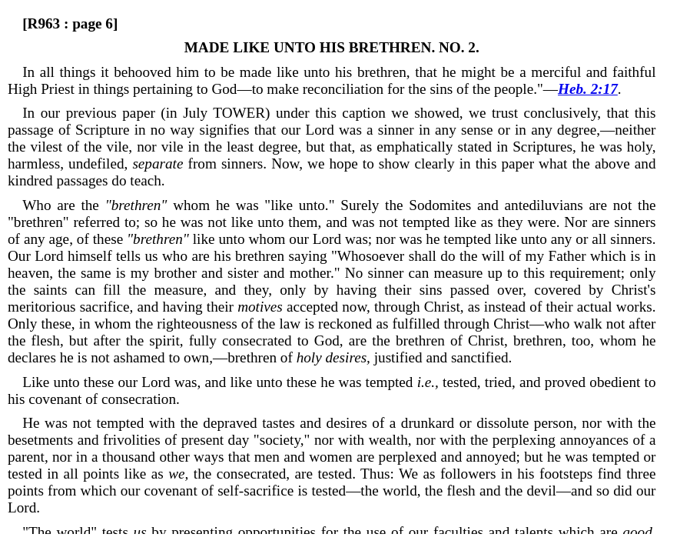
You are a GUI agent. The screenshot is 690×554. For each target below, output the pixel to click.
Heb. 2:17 (588, 89)
